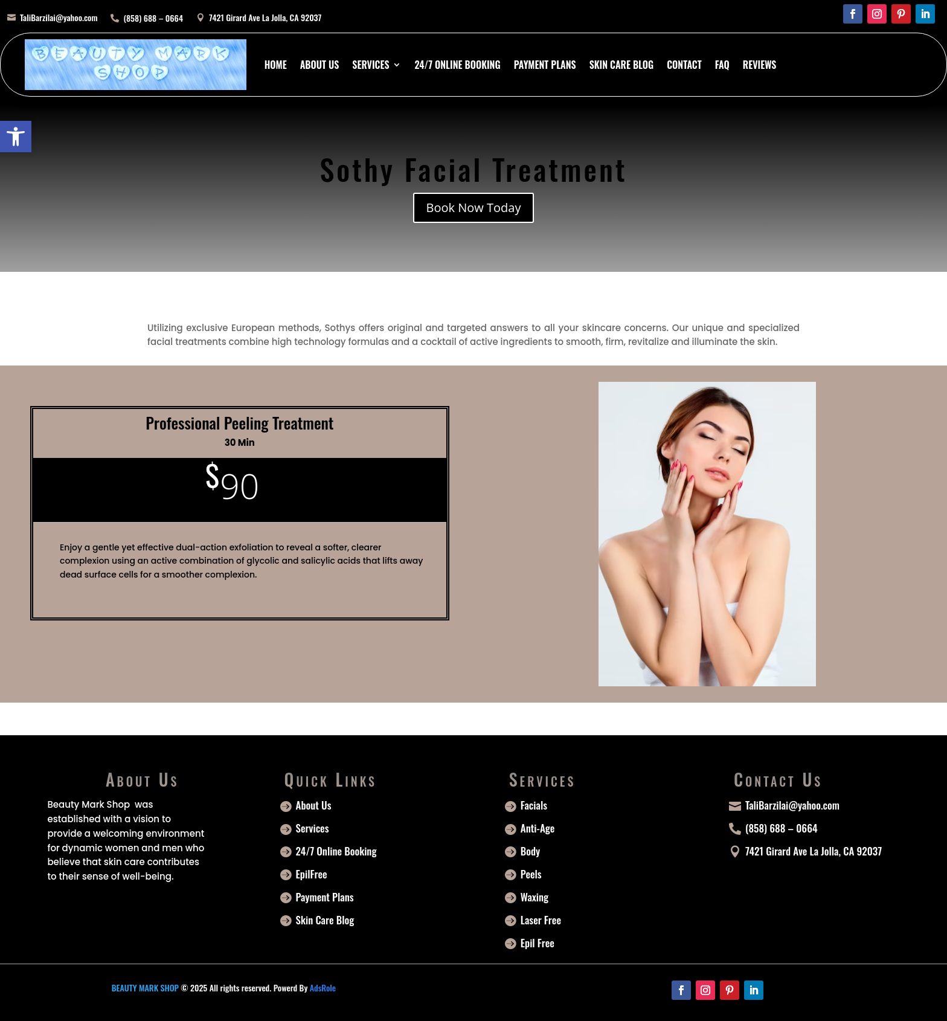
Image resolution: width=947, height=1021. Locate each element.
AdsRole (323, 987)
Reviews (760, 64)
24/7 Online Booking (457, 64)
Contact (684, 64)
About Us (319, 64)
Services (370, 64)
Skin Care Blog (621, 64)
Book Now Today (473, 207)
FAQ (722, 64)
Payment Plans (545, 64)
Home (276, 64)
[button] (15, 136)
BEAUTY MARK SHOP (145, 987)
